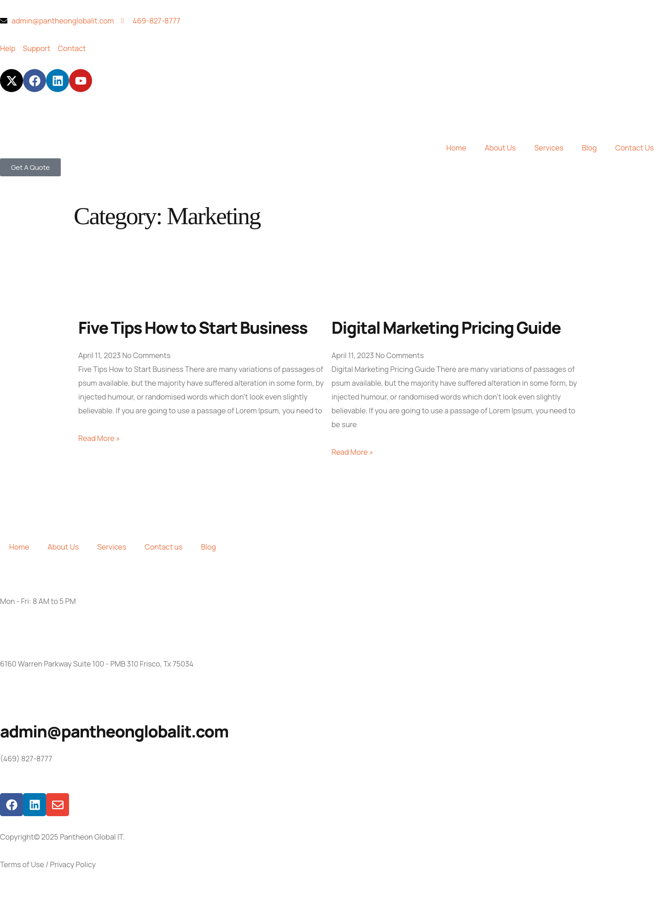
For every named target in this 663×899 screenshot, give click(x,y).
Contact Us (634, 148)
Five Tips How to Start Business (193, 327)
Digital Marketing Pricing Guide (446, 327)
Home (456, 148)
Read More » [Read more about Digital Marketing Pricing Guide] (352, 452)
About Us (500, 148)
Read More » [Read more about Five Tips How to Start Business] (99, 438)
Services (548, 148)
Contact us (163, 547)
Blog (589, 148)
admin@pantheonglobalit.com (114, 731)
